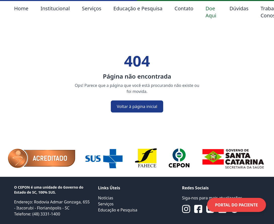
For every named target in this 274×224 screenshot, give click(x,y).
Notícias (105, 198)
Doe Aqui (211, 12)
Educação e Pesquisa (137, 8)
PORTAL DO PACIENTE (236, 205)
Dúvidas (238, 8)
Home (21, 8)
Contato (184, 8)
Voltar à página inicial (137, 106)
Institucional (55, 8)
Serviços (91, 8)
